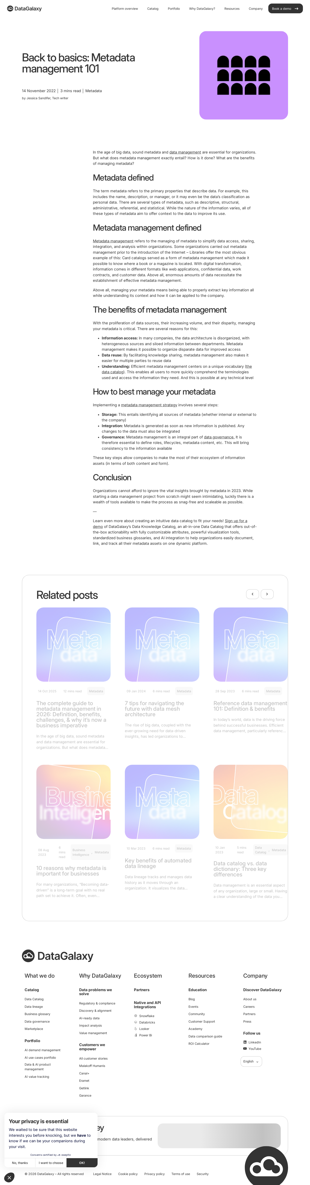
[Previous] (252, 594)
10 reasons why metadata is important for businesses (71, 871)
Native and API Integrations (147, 1004)
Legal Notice (102, 1174)
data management (185, 152)
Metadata (96, 691)
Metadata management (113, 241)
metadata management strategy (149, 405)
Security (203, 1174)
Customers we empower (92, 1047)
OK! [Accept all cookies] (82, 1163)
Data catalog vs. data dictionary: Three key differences (240, 869)
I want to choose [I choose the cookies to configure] (51, 1163)
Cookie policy (128, 1174)
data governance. (219, 437)
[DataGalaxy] (24, 9)
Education (197, 990)
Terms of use (180, 1174)
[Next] (267, 594)
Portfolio (32, 1041)
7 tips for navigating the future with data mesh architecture (154, 709)
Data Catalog (260, 850)
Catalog (32, 990)
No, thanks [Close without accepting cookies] (20, 1163)
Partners (141, 990)
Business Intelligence (81, 852)
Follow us (251, 1033)
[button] (9, 1177)
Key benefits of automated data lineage (158, 863)
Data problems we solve (95, 992)
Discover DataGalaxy (262, 990)
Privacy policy (154, 1174)
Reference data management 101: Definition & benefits (250, 706)
